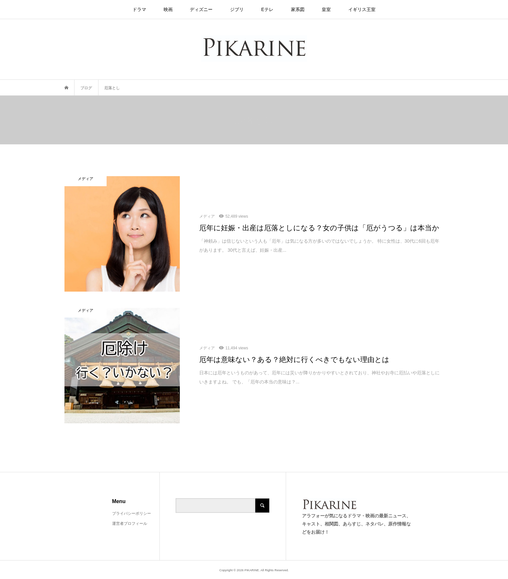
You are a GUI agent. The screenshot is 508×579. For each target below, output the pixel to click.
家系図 (298, 9)
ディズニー (201, 9)
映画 (168, 9)
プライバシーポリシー (131, 513)
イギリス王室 (361, 9)
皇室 (326, 9)
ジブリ (237, 9)
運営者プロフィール (129, 523)
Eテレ (267, 9)
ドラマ (139, 9)
